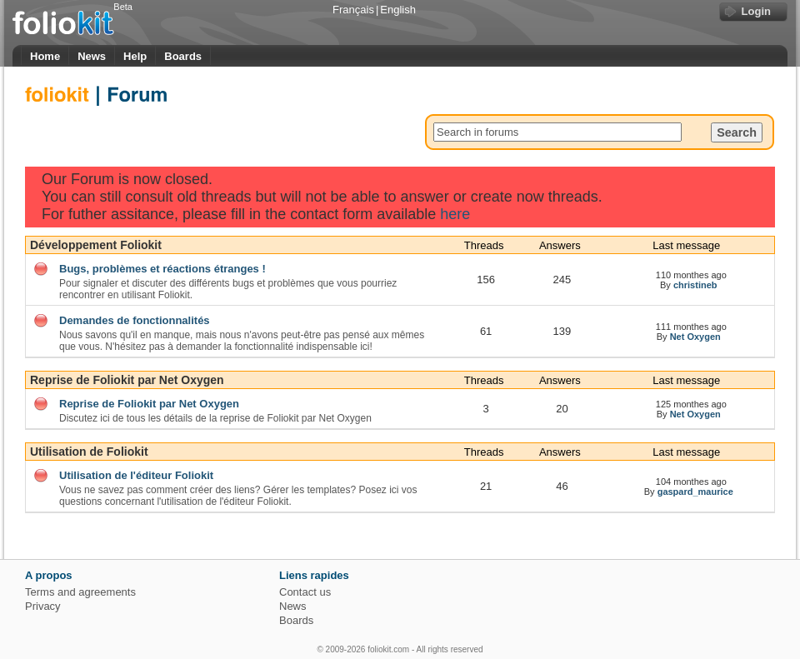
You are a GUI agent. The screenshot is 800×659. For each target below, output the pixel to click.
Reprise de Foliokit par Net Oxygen (127, 380)
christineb (695, 285)
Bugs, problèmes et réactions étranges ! (162, 268)
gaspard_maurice (695, 492)
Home (45, 56)
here (455, 214)
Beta (122, 7)
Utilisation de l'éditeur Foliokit (136, 475)
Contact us (305, 592)
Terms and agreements (80, 592)
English (398, 9)
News (92, 56)
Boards (183, 56)
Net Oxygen (695, 337)
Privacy (43, 606)
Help (135, 56)
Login (756, 11)
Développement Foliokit (96, 245)
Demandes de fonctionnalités (134, 320)
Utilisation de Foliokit (89, 451)
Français (353, 9)
